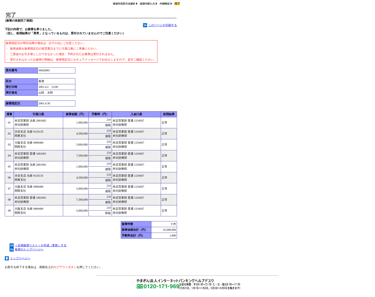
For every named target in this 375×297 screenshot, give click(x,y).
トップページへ (17, 258)
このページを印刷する (160, 25)
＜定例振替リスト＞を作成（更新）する (38, 245)
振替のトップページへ (27, 249)
